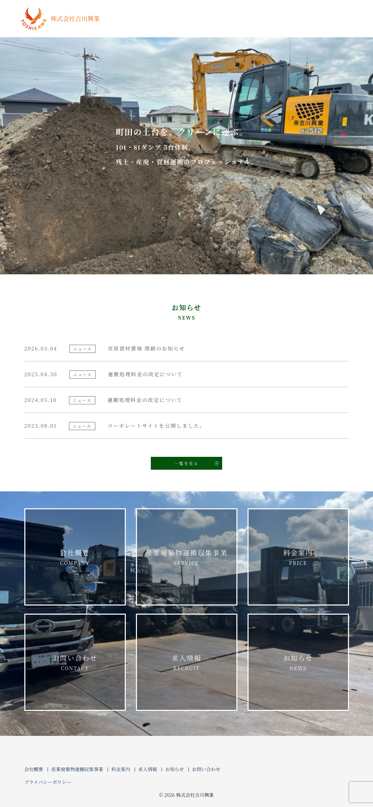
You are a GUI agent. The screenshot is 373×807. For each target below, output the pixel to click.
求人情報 (186, 663)
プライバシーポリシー (47, 782)
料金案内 (298, 557)
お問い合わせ (75, 663)
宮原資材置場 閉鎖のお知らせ (146, 348)
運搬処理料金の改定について (145, 374)
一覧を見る (186, 463)
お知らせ (298, 663)
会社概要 (75, 557)
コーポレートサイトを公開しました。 (157, 425)
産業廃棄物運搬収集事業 (186, 557)
